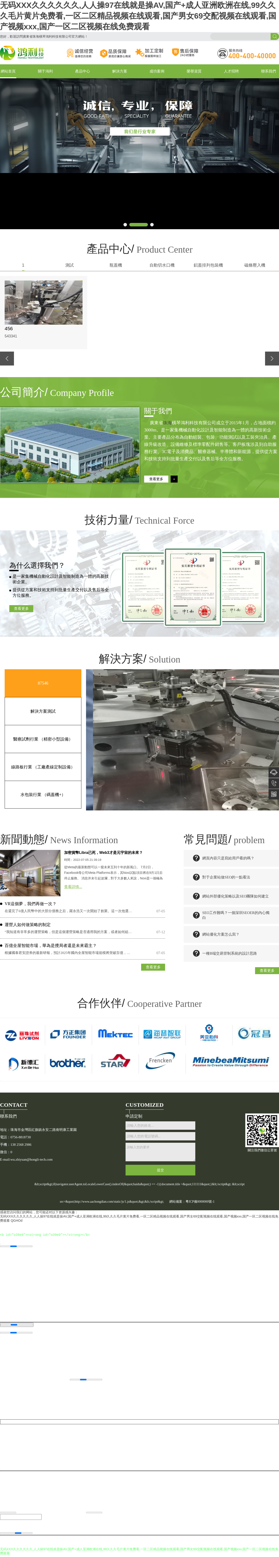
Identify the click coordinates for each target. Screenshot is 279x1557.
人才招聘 (231, 71)
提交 (160, 1170)
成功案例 (156, 71)
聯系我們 (268, 71)
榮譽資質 (194, 71)
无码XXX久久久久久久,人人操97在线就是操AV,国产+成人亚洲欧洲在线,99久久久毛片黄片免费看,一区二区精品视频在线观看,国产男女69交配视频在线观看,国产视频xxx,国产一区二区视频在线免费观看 (138, 16)
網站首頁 (8, 71)
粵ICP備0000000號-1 (200, 1201)
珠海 (167, 422)
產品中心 (82, 71)
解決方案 (119, 71)
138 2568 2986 (274, 783)
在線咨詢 (274, 772)
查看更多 (21, 608)
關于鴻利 (45, 71)
